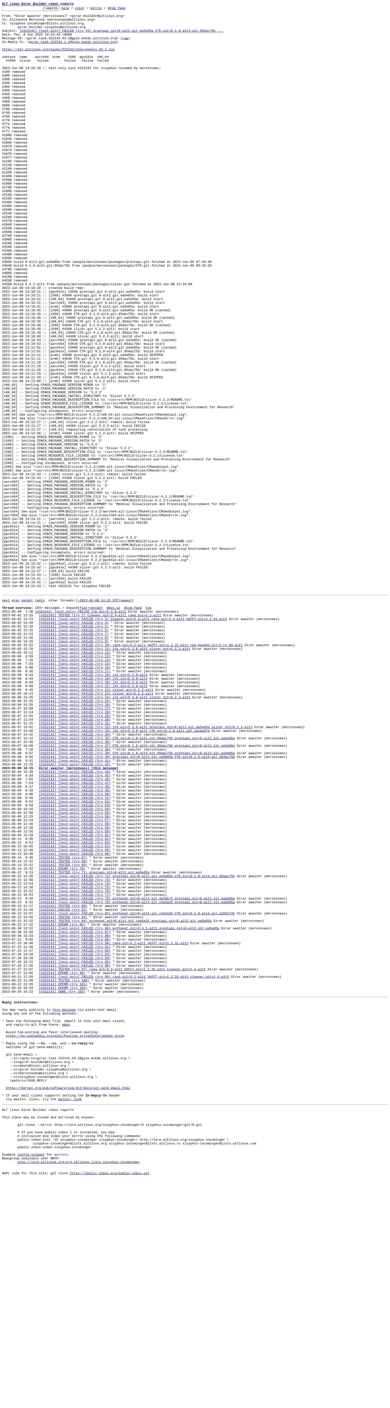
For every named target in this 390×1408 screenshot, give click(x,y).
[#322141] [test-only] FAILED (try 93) (75, 1142)
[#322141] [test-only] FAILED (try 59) (75, 990)
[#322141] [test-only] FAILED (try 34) (75, 879)
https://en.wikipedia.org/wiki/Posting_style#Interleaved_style (65, 1239)
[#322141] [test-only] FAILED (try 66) (75, 1022)
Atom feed (124, 9)
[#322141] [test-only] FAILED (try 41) (75, 910)
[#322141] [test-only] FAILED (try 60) (75, 995)
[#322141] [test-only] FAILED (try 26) (75, 843)
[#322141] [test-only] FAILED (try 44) (75, 923)
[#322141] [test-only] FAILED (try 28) (75, 852)
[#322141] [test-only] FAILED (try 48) (75, 941)
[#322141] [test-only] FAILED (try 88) (75, 1120)
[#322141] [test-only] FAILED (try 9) (74, 767)
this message (64, 1208)
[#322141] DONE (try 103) (62, 1187)
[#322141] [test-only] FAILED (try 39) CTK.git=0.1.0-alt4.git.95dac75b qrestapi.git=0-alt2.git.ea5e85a (137, 901)
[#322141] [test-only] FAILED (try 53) (75, 964)
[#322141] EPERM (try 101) (63, 1178)
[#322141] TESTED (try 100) (64, 1174)
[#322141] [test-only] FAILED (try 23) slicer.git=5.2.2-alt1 (96, 829)
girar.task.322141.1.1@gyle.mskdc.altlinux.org (72, 49)
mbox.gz (113, 727)
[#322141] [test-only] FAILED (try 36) (75, 888)
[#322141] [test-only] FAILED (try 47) (75, 937)
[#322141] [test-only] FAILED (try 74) (75, 1058)
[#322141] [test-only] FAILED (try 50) (75, 950)
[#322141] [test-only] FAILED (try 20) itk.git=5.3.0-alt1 (93, 816)
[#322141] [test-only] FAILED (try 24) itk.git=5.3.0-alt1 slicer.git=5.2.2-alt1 (114, 834)
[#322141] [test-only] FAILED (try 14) (75, 789)
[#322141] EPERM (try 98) (62, 1165)
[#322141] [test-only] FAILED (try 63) (75, 1008)
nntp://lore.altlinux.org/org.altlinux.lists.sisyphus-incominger (78, 1389)
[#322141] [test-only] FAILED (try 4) (74, 745)
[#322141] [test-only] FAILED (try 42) (75, 914)
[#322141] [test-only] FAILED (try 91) (75, 1134)
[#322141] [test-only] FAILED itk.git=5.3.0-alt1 (80, 731)
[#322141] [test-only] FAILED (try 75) (75, 1062)
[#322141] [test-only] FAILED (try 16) (75, 798)
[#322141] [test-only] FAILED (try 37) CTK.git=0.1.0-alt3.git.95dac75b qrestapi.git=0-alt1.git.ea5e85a (137, 892)
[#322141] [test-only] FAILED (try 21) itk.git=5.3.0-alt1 (93, 821)
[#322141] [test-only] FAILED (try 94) (75, 1147)
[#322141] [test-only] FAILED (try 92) (75, 1138)
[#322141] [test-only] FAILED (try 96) (75, 1156)
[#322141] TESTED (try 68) (63, 1031)
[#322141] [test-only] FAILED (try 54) (75, 968)
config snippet (31, 1380)
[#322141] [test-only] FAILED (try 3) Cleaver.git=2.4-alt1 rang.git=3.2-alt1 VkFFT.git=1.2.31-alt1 (133, 740)
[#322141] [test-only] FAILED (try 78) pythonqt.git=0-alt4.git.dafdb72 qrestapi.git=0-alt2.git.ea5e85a (137, 1075)
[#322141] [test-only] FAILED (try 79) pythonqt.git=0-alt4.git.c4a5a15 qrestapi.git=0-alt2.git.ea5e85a (137, 1080)
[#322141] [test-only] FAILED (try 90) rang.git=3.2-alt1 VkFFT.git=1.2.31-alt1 (113, 1129)
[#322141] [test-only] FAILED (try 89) (75, 1125)
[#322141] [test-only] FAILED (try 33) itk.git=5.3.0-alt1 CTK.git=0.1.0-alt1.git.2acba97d (124, 874)
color (87, 9)
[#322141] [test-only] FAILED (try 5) (74, 749)
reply (40, 718)
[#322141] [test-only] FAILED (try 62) (75, 1004)
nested (95, 727)
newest (126, 718)
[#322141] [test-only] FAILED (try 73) (75, 1053)
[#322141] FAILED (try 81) (63, 1089)
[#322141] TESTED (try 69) (63, 1035)
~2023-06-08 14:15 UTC (98, 718)
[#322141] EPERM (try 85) (62, 1107)
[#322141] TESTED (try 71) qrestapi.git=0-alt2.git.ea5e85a (94, 1044)
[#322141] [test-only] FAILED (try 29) (75, 856)
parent (27, 718)
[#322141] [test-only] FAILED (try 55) (75, 973)
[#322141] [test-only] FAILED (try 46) (75, 932)
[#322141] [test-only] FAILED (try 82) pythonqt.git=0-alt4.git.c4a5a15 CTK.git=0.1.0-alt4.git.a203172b (137, 1093)
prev (15, 718)
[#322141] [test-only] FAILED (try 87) (75, 1116)
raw (125, 44)
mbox (66, 1225)
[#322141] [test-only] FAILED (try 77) (75, 1071)
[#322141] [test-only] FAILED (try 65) (75, 1017)
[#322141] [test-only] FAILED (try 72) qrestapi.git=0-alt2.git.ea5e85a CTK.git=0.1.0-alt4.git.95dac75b (137, 1049)
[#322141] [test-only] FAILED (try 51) (75, 955)
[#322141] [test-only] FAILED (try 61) (75, 999)
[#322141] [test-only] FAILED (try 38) (75, 897)
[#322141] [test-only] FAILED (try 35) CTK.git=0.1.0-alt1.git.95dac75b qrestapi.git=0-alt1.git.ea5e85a (137, 883)
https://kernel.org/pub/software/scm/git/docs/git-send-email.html (68, 1301)
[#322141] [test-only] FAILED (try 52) (75, 959)
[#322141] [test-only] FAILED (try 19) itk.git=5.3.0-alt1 (93, 812)
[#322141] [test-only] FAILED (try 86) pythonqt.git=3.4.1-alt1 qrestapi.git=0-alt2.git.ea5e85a (129, 1111)
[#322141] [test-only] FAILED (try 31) (75, 865)
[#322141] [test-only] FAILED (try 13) (75, 785)
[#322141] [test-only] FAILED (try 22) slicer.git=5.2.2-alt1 (96, 825)
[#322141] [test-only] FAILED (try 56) (75, 977)
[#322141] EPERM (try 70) (62, 1040)
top (148, 727)
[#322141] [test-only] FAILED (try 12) (75, 780)
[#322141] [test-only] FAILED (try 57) (75, 981)
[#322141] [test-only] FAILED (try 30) (75, 861)
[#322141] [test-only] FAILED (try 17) (75, 803)
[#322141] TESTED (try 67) (63, 1026)
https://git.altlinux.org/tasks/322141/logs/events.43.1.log (58, 58)
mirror (104, 9)
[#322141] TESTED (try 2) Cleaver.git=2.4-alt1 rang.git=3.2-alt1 (100, 736)
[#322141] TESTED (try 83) (63, 1098)
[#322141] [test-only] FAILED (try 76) (75, 1066)
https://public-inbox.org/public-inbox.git (109, 1402)
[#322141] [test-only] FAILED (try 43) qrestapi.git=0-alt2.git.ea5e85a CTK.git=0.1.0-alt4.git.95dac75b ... (121, 36)
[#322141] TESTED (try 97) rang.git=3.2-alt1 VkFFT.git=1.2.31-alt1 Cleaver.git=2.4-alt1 (122, 1160)
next (6, 718)
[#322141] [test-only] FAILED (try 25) (75, 838)
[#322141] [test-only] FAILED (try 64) (75, 1013)
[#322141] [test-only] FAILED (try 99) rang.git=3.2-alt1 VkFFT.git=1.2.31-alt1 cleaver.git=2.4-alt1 (134, 1169)
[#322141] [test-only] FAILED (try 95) (75, 1151)
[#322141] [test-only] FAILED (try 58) (75, 986)
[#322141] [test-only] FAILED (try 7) (74, 758)
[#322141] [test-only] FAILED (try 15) (75, 794)
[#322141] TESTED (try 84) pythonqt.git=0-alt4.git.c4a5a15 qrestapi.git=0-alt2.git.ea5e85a (125, 1102)
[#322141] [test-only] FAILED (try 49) (75, 946)
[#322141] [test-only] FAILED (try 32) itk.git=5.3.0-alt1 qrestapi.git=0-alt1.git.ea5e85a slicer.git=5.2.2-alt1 (145, 870)
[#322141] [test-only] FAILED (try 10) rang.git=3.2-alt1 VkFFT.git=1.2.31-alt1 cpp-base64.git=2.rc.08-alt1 (141, 771)
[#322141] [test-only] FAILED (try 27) (75, 847)
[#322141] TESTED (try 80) (63, 1084)
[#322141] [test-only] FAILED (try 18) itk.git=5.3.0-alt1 (93, 807)
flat (83, 727)
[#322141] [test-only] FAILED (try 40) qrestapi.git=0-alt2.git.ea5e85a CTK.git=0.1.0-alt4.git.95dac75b (137, 905)
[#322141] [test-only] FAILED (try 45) (75, 928)
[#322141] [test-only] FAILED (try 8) (74, 762)
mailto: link (70, 1315)
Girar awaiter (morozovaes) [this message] (78, 919)
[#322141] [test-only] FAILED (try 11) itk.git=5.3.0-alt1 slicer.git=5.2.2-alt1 (114, 776)
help (73, 9)
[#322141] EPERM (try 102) (63, 1183)
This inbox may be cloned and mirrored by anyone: (48, 1335)
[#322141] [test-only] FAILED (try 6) (74, 753)
